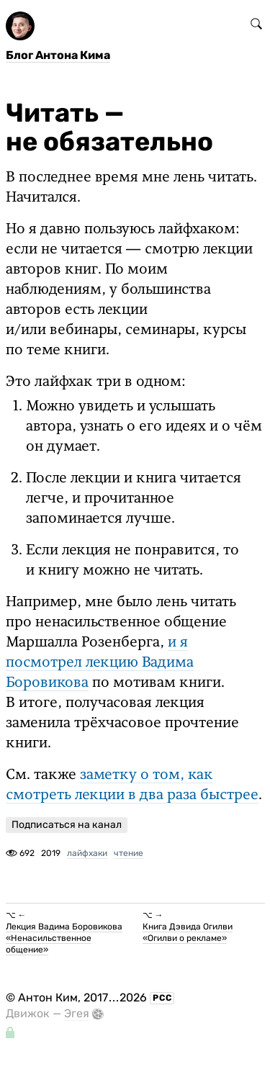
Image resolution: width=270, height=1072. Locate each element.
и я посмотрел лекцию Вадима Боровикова (100, 663)
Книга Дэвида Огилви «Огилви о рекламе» (188, 932)
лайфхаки (87, 853)
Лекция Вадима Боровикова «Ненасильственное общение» (64, 938)
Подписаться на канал (67, 825)
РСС (162, 998)
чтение (128, 853)
